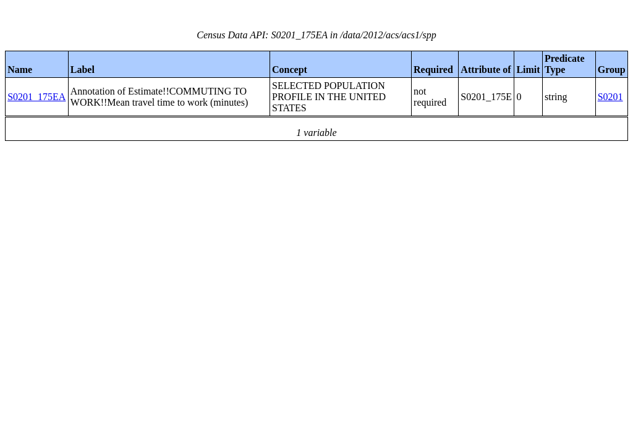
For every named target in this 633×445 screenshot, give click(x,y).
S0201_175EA (36, 96)
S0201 (610, 96)
